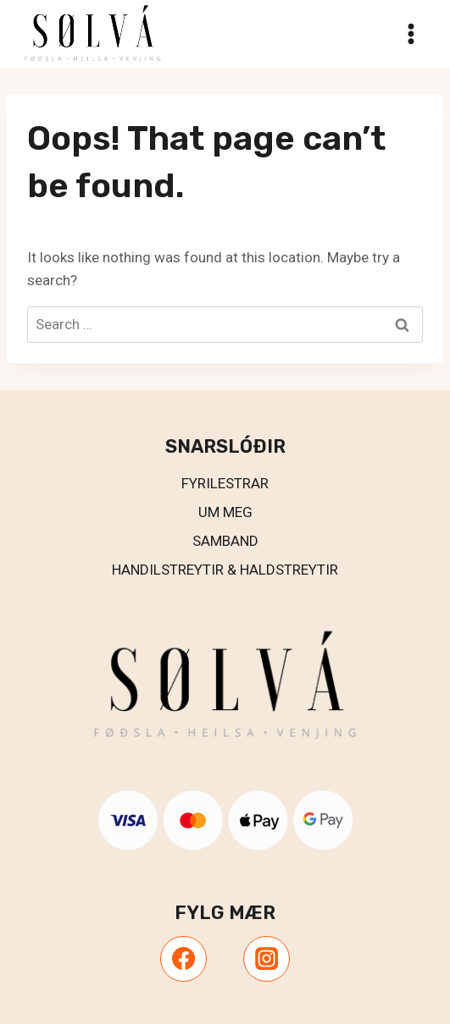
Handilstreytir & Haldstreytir (225, 569)
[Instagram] (266, 959)
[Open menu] (411, 33)
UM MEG (225, 512)
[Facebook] (183, 959)
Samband (225, 540)
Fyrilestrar (225, 483)
